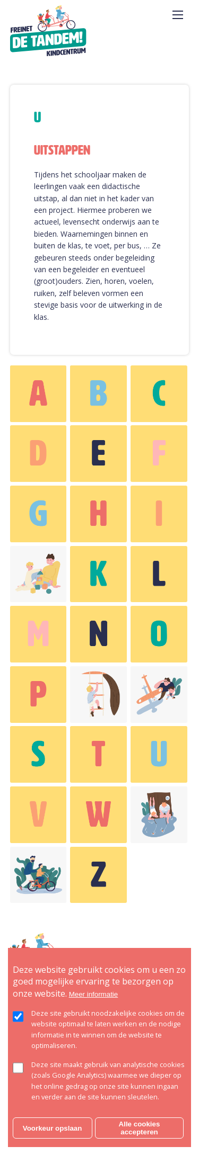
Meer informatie (93, 994)
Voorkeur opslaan (52, 1128)
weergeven (38, 393)
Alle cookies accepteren (139, 1128)
